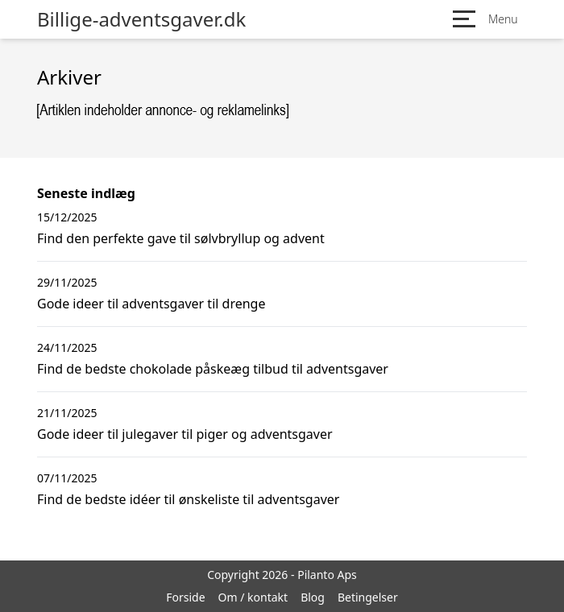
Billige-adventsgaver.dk (141, 19)
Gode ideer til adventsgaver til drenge (151, 303)
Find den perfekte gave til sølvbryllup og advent (181, 238)
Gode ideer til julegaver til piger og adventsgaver (185, 434)
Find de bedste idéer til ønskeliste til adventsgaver (188, 499)
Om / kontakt (253, 597)
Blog (313, 597)
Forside (185, 597)
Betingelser (368, 597)
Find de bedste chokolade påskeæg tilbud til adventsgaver (212, 369)
